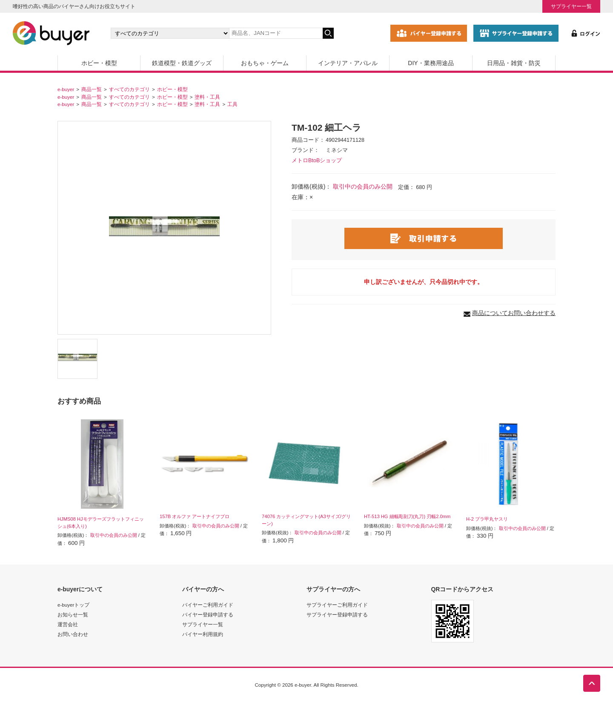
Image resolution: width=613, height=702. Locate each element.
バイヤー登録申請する (207, 614)
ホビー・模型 (99, 63)
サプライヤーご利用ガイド (337, 604)
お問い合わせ (72, 634)
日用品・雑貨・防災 (514, 63)
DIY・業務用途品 (430, 63)
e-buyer (65, 89)
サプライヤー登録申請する (337, 614)
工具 (232, 104)
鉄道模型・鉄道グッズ (182, 63)
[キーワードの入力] (276, 33)
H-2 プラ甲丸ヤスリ (487, 518)
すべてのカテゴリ (129, 89)
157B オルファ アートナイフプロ (194, 516)
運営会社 (67, 624)
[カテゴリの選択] (170, 33)
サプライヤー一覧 (571, 6)
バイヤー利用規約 (202, 634)
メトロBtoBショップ (317, 160)
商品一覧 (91, 89)
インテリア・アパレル (348, 63)
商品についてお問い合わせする (514, 312)
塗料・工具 (207, 97)
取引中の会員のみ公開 (362, 186)
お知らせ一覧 (72, 614)
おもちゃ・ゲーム (265, 63)
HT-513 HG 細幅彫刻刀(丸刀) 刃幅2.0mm (407, 516)
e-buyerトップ (73, 604)
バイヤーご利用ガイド (207, 604)
